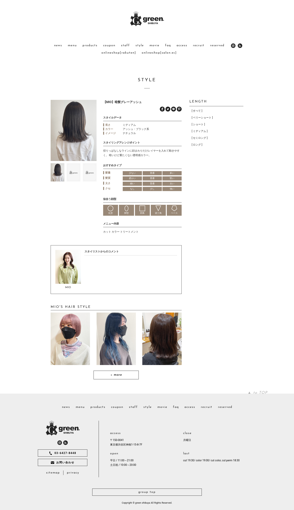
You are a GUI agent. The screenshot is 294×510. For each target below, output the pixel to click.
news (58, 45)
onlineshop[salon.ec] (159, 52)
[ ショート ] (198, 124)
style (140, 45)
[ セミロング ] (199, 137)
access (182, 45)
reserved (217, 45)
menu (72, 45)
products (89, 45)
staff (125, 45)
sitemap (53, 472)
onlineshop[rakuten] (118, 52)
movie (154, 45)
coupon (109, 45)
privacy (73, 472)
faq (168, 45)
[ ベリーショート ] (202, 117)
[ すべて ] (197, 110)
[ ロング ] (197, 144)
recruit (198, 45)
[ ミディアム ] (199, 131)
